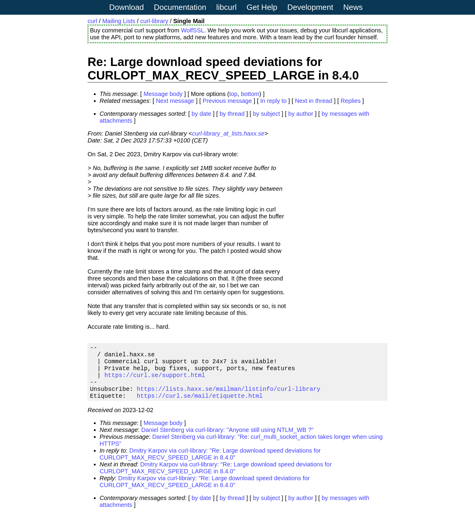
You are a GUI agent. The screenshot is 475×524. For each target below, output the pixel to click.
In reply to (273, 100)
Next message (175, 100)
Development (310, 7)
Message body (163, 94)
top (233, 94)
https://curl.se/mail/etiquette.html (200, 405)
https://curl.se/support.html (154, 381)
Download (126, 7)
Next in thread (314, 100)
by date (201, 113)
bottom (250, 94)
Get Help (261, 7)
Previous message (227, 100)
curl (92, 21)
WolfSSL (192, 30)
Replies (351, 100)
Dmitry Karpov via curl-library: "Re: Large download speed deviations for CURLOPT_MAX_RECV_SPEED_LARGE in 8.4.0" (210, 463)
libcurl (226, 7)
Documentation (180, 7)
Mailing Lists (118, 21)
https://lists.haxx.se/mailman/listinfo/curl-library (228, 397)
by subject (266, 113)
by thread (232, 113)
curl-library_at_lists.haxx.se (228, 133)
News (353, 7)
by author (300, 113)
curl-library (154, 21)
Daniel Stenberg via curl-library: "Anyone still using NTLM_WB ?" (227, 439)
